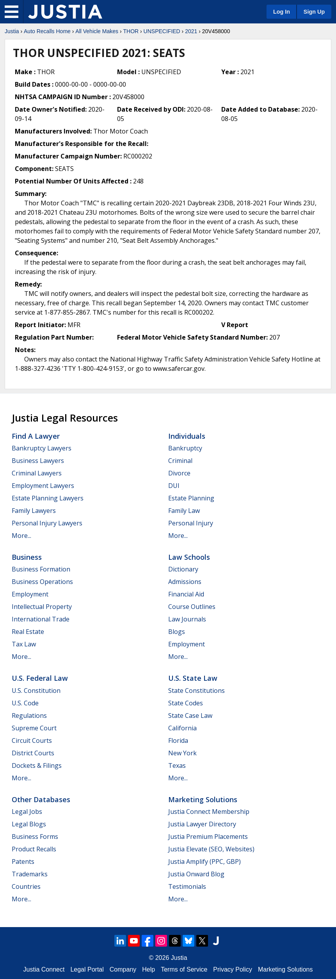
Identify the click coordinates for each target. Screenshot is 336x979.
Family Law (184, 510)
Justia (12, 31)
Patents (23, 861)
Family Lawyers (34, 510)
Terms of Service (184, 969)
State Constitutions (196, 690)
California (182, 728)
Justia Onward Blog (196, 874)
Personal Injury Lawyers (47, 523)
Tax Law (24, 644)
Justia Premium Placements (208, 836)
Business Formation (41, 569)
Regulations (29, 715)
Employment (30, 594)
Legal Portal (86, 969)
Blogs (176, 631)
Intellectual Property (42, 606)
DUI (174, 485)
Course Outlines (191, 606)
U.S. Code (25, 703)
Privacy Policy (232, 969)
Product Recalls (34, 849)
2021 (191, 31)
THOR (131, 31)
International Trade (40, 619)
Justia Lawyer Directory (202, 824)
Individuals (186, 436)
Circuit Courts (32, 740)
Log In (281, 12)
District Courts (33, 753)
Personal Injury (190, 523)
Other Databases (41, 799)
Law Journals (187, 619)
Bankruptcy (185, 448)
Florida (178, 740)
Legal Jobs (27, 811)
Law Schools (189, 557)
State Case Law (190, 715)
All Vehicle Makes (96, 31)
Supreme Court (34, 728)
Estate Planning (191, 498)
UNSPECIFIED (162, 31)
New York (182, 753)
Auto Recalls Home (47, 31)
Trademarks (30, 874)
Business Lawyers (38, 460)
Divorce (179, 473)
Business (27, 557)
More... (21, 535)
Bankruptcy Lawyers (41, 448)
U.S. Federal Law (40, 678)
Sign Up (314, 12)
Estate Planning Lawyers (48, 498)
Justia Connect (44, 969)
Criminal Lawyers (37, 473)
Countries (26, 886)
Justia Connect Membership (208, 811)
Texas (177, 765)
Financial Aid (186, 594)
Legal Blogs (29, 824)
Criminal (180, 460)
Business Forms (35, 836)
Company (123, 969)
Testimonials (187, 886)
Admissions (184, 581)
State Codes (185, 703)
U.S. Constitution (36, 690)
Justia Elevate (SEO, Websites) (211, 849)
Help (148, 969)
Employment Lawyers (43, 485)
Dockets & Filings (37, 765)
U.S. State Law (192, 678)
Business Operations (42, 581)
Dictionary (183, 569)
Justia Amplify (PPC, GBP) (204, 861)
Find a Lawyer (36, 436)
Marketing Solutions (202, 799)
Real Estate (28, 631)
